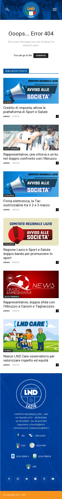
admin (6, 116)
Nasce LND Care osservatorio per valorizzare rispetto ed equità (29, 358)
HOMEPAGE (41, 56)
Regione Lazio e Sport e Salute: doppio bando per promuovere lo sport (28, 254)
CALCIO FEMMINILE (11, 149)
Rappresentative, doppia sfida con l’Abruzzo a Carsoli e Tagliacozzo (29, 304)
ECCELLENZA (9, 195)
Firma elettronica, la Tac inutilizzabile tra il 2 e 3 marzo (26, 203)
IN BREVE (8, 102)
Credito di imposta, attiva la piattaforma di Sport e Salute (25, 110)
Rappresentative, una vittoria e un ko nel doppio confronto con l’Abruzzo (30, 156)
